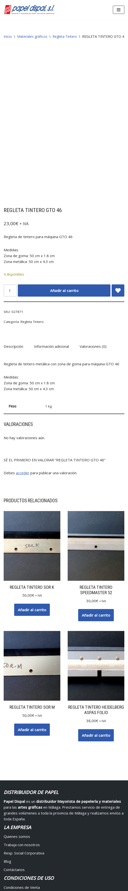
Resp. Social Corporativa (24, 745)
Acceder (10, 830)
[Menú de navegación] (118, 10)
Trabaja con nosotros (22, 737)
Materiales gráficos (32, 36)
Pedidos (11, 847)
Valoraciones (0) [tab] (93, 239)
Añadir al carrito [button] (32, 502)
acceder (22, 365)
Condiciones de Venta (22, 780)
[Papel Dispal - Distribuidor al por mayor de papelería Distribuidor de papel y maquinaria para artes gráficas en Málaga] (29, 9)
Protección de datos (21, 813)
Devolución (13, 796)
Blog (7, 754)
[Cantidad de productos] (10, 183)
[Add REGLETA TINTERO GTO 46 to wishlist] (118, 183)
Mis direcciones (17, 855)
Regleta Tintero (65, 36)
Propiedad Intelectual (22, 805)
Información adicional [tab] (51, 239)
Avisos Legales (112, 876)
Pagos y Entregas (19, 788)
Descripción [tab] (13, 239)
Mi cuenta (12, 839)
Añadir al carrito (64, 183)
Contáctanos (14, 762)
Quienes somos (17, 729)
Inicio (8, 36)
